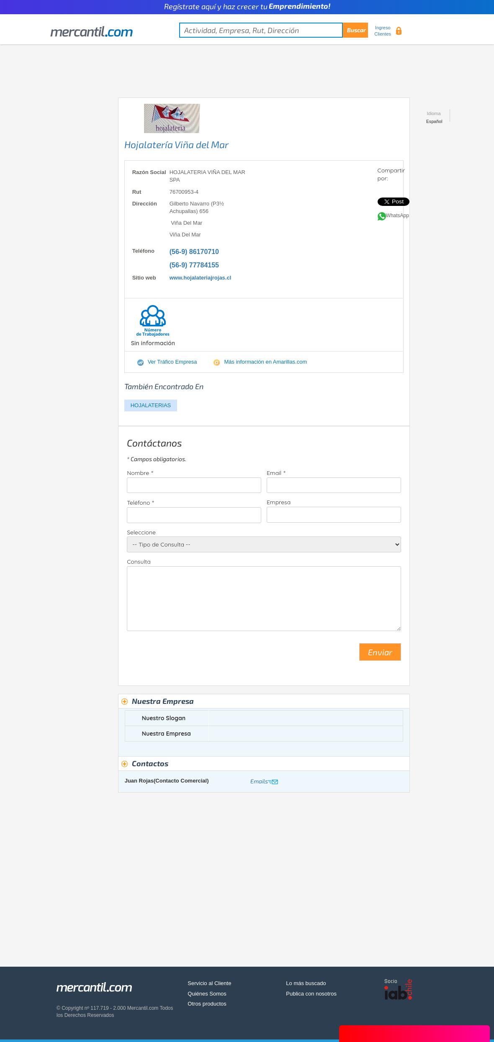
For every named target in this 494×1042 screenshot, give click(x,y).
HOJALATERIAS (151, 405)
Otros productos (207, 1004)
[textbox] (273, 30)
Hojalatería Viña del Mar (176, 144)
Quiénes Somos (207, 994)
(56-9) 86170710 (194, 251)
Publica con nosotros (311, 994)
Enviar (380, 652)
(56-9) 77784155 (194, 265)
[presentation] (190, 655)
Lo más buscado (306, 983)
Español (434, 121)
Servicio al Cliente (209, 983)
